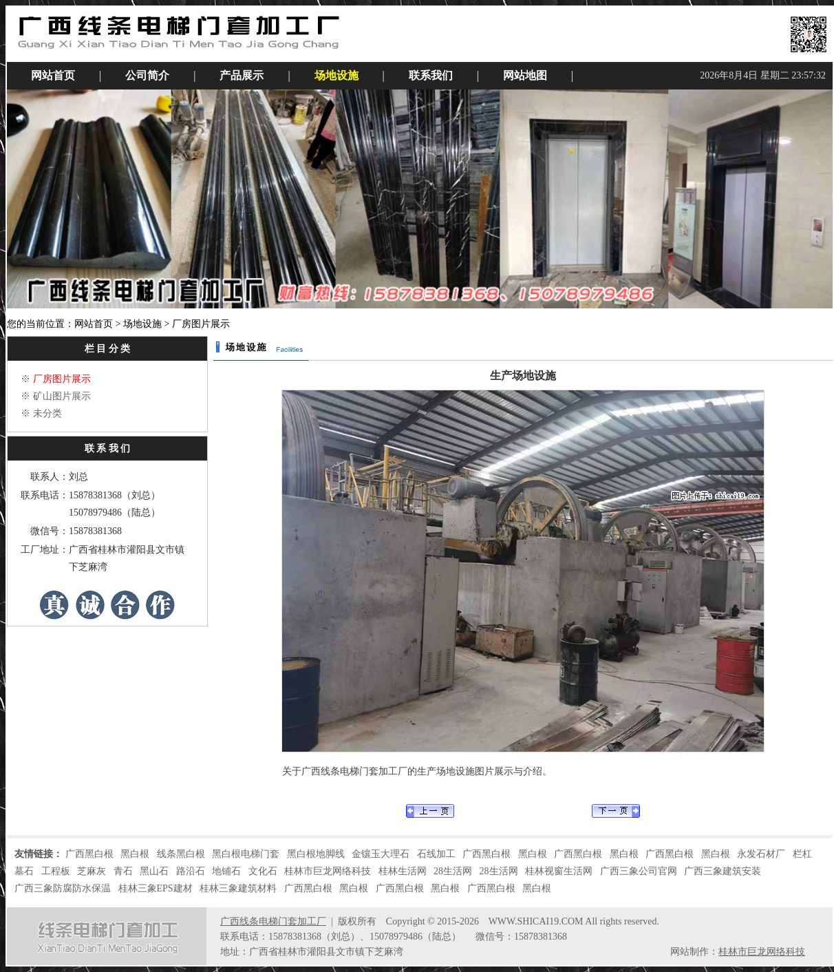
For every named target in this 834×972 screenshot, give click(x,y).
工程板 (55, 871)
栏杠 (802, 854)
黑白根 (134, 854)
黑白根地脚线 (316, 854)
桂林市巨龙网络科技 (327, 871)
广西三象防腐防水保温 (62, 888)
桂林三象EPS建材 (155, 888)
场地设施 (336, 75)
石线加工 (436, 854)
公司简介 (147, 75)
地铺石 (226, 871)
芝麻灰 (91, 871)
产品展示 (242, 75)
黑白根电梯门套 (245, 854)
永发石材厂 (761, 854)
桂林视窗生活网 (558, 871)
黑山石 (154, 871)
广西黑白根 (89, 854)
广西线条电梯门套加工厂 (273, 921)
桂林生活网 (402, 871)
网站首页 (53, 75)
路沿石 (190, 871)
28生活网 (453, 871)
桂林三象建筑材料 (238, 888)
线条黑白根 (181, 854)
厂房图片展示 (62, 379)
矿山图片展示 (62, 396)
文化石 (262, 871)
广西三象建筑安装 (722, 871)
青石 (123, 871)
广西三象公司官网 (638, 871)
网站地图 (525, 75)
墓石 (24, 871)
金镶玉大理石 (380, 854)
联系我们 (431, 75)
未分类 (47, 413)
